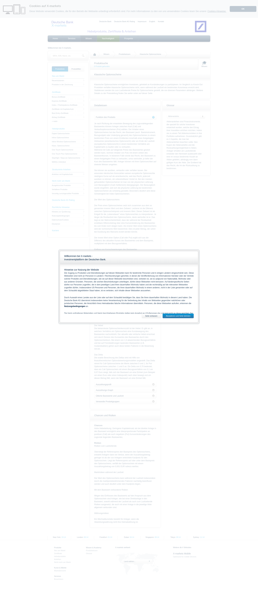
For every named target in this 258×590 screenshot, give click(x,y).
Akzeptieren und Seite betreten (178, 316)
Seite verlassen (151, 316)
